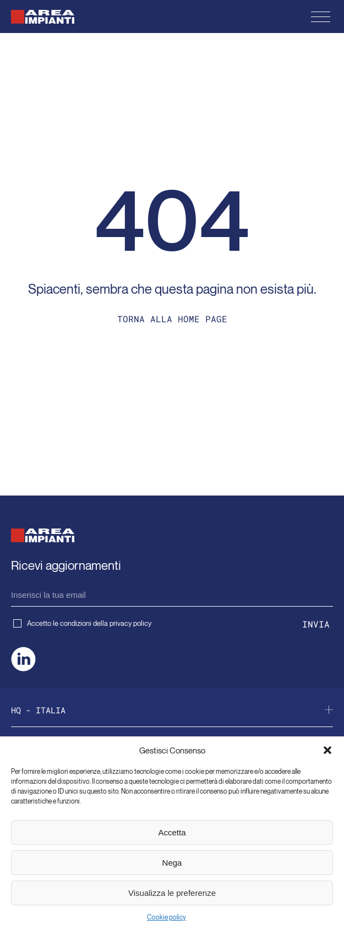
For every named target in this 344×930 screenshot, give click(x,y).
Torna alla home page (172, 318)
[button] (327, 750)
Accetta (171, 832)
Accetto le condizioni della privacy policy (82, 623)
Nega (172, 862)
